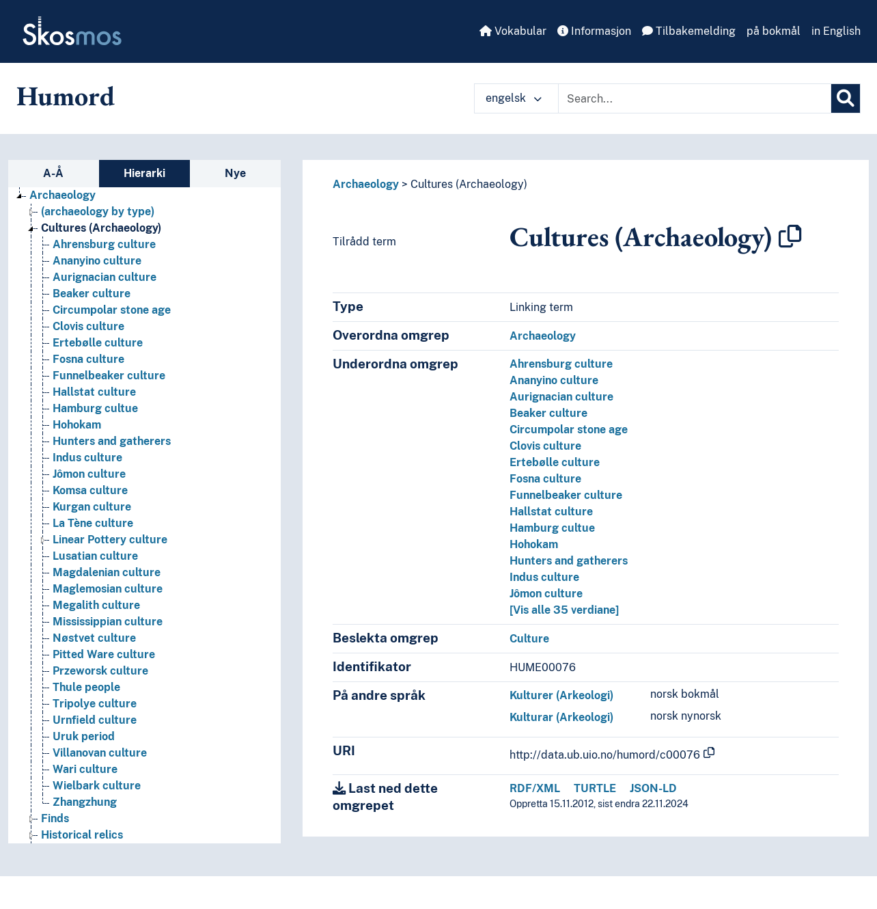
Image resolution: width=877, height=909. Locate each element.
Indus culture (544, 577)
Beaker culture (548, 413)
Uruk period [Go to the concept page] (84, 736)
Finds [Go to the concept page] (55, 818)
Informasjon (594, 31)
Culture (529, 638)
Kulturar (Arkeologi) (561, 717)
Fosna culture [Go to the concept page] (88, 359)
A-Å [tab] (53, 173)
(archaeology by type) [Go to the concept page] (97, 211)
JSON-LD (653, 788)
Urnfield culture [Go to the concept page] (95, 720)
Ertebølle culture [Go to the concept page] (98, 342)
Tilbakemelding (689, 31)
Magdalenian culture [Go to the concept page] (107, 572)
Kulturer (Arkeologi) (561, 695)
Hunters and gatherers (569, 560)
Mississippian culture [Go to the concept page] (108, 621)
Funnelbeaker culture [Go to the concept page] (109, 375)
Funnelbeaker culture (566, 495)
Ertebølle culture (555, 462)
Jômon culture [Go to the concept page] (89, 473)
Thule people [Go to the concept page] (86, 687)
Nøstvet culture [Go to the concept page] (94, 638)
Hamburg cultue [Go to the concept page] (95, 408)
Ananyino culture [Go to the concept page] (97, 260)
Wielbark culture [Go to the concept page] (97, 785)
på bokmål (774, 31)
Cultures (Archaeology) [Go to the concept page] (101, 227)
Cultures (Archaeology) (468, 184)
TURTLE (595, 788)
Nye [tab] (235, 173)
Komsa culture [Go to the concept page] (90, 490)
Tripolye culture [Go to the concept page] (95, 703)
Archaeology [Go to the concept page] (62, 195)
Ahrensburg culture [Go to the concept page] (104, 244)
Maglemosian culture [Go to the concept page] (108, 588)
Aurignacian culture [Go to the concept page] (104, 277)
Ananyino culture (554, 380)
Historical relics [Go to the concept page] (82, 834)
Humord (65, 95)
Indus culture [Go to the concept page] (87, 457)
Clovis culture (545, 445)
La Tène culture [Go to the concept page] (93, 523)
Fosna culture (545, 478)
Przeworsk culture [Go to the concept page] (100, 670)
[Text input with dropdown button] (694, 98)
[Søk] (846, 98)
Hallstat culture (551, 511)
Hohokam (534, 544)
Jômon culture (546, 593)
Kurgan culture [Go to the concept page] (92, 506)
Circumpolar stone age (569, 429)
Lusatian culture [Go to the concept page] (95, 556)
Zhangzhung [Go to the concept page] (85, 802)
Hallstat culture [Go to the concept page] (94, 391)
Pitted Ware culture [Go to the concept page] (104, 654)
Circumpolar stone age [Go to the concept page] (112, 309)
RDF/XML (535, 788)
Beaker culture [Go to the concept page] (91, 293)
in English (836, 31)
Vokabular (512, 31)
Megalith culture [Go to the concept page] (96, 605)
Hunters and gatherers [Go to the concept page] (112, 441)
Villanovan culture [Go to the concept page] (100, 752)
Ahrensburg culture (561, 363)
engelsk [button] (514, 98)
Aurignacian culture (561, 396)
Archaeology (366, 184)
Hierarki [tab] (144, 173)
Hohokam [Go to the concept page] (77, 424)
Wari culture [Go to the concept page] (85, 769)
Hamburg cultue (552, 527)
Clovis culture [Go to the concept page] (88, 326)
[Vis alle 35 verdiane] (564, 609)
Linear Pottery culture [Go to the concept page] (110, 539)
